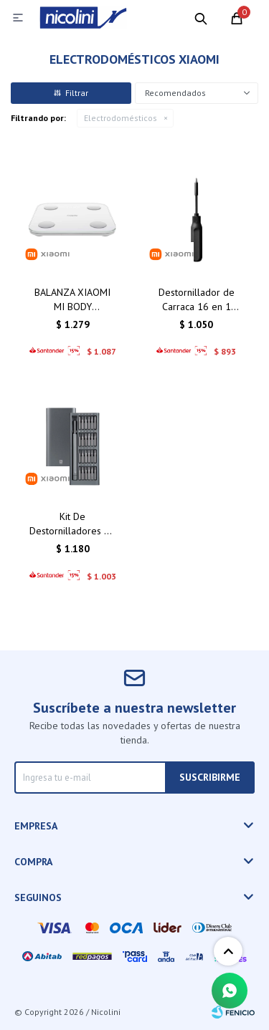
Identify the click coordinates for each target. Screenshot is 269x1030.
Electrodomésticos (120, 117)
